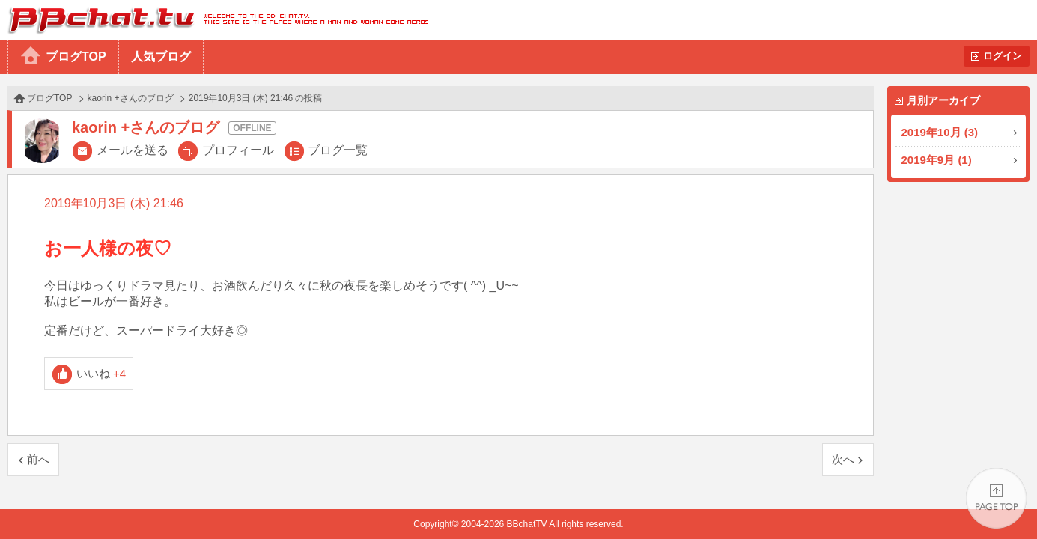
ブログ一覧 (338, 150)
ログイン (1002, 55)
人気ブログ (161, 56)
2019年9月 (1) (936, 159)
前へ (38, 459)
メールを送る (132, 150)
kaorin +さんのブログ (131, 98)
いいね (101, 373)
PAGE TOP (996, 498)
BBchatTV (214, 20)
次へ (843, 459)
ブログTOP (76, 56)
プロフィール (238, 150)
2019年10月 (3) (940, 132)
